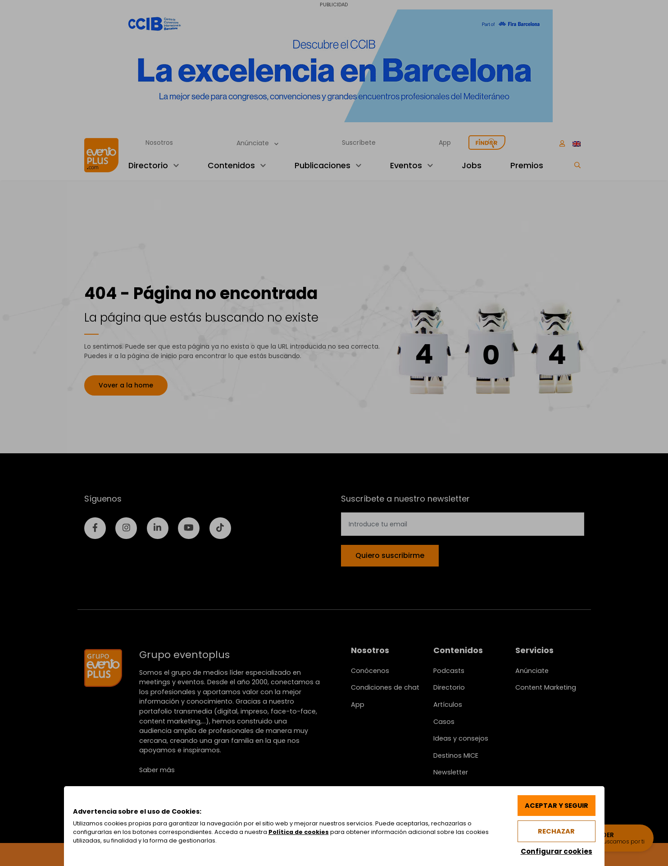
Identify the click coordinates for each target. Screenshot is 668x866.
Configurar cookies (556, 851)
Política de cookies (298, 832)
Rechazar (556, 831)
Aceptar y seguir (556, 805)
